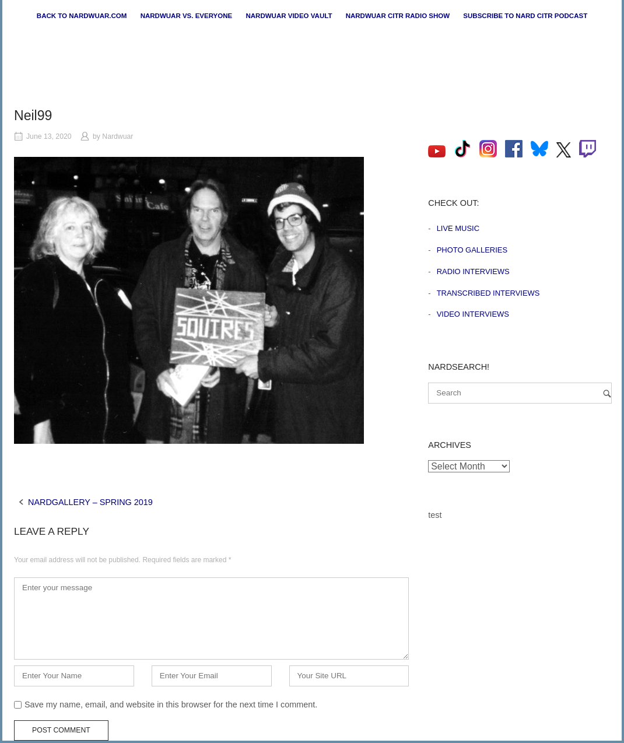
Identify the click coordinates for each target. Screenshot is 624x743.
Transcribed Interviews (488, 293)
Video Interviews (473, 314)
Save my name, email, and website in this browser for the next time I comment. (170, 704)
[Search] (607, 393)
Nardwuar (117, 136)
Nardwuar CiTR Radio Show (398, 15)
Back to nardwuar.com (82, 15)
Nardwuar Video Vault (289, 15)
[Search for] (520, 393)
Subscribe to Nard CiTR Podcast (525, 15)
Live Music (458, 228)
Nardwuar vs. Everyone (187, 15)
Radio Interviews (473, 271)
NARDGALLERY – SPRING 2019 (90, 502)
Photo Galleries (472, 250)
